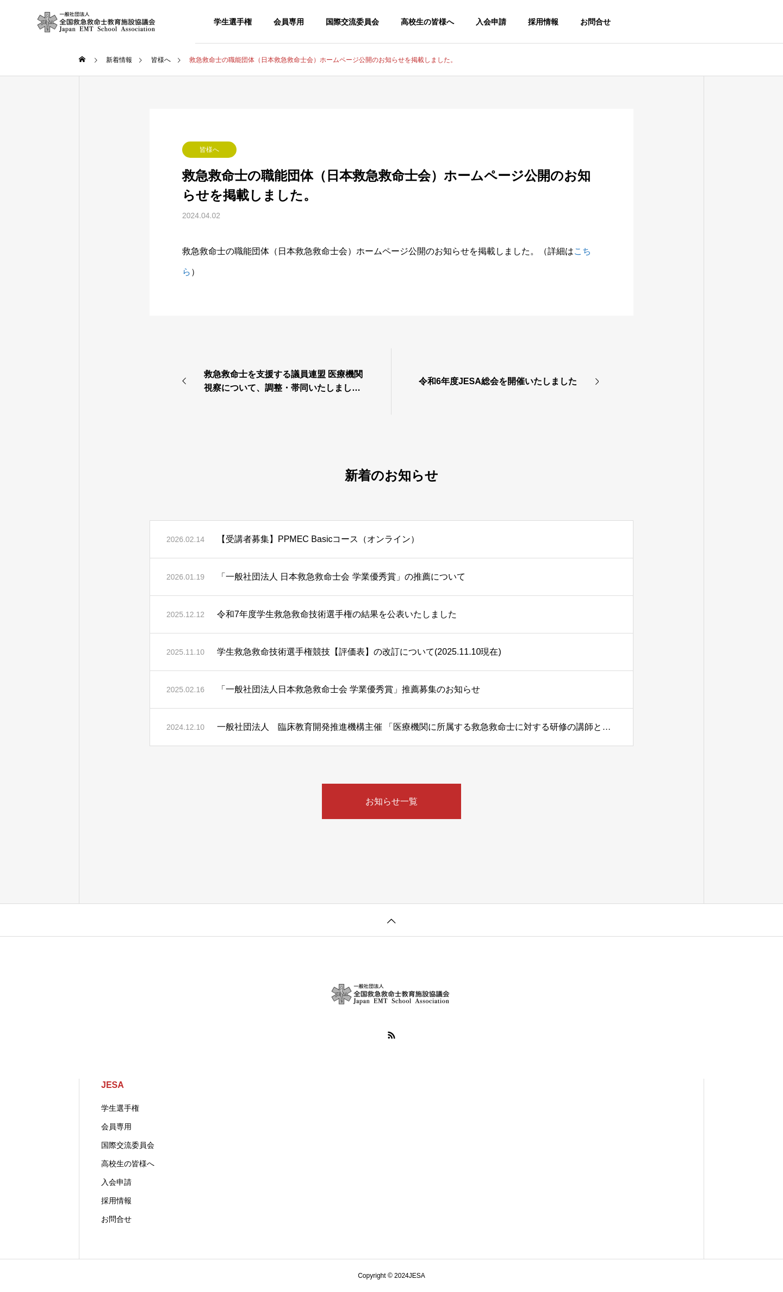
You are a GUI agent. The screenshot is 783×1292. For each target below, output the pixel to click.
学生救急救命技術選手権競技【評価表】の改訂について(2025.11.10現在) (359, 651)
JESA (112, 1085)
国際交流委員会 (352, 21)
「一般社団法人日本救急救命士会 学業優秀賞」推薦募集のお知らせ (348, 689)
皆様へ (209, 149)
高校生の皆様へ (427, 21)
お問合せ (595, 21)
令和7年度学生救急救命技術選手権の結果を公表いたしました (337, 614)
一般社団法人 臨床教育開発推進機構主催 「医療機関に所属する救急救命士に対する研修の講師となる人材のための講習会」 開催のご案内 (417, 726)
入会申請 (491, 21)
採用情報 (543, 21)
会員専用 (289, 21)
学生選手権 (233, 21)
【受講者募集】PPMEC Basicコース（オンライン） (318, 539)
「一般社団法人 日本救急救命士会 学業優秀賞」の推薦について (341, 576)
